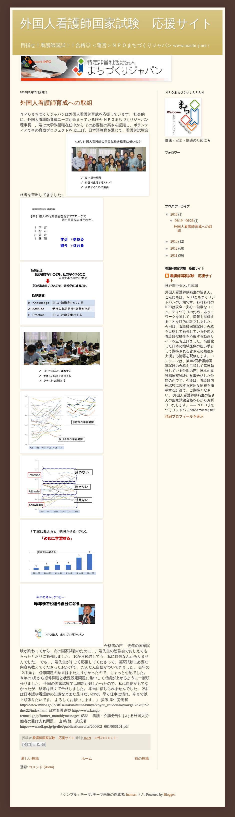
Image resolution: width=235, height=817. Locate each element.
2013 (174, 241)
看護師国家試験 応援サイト (191, 278)
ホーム (87, 758)
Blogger (169, 794)
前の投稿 (142, 758)
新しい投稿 (30, 758)
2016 (174, 214)
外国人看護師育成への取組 (56, 103)
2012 (174, 248)
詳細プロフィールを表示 (184, 416)
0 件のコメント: (106, 738)
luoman (131, 794)
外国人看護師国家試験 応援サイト (116, 23)
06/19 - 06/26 (184, 221)
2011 (174, 255)
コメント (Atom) (41, 767)
